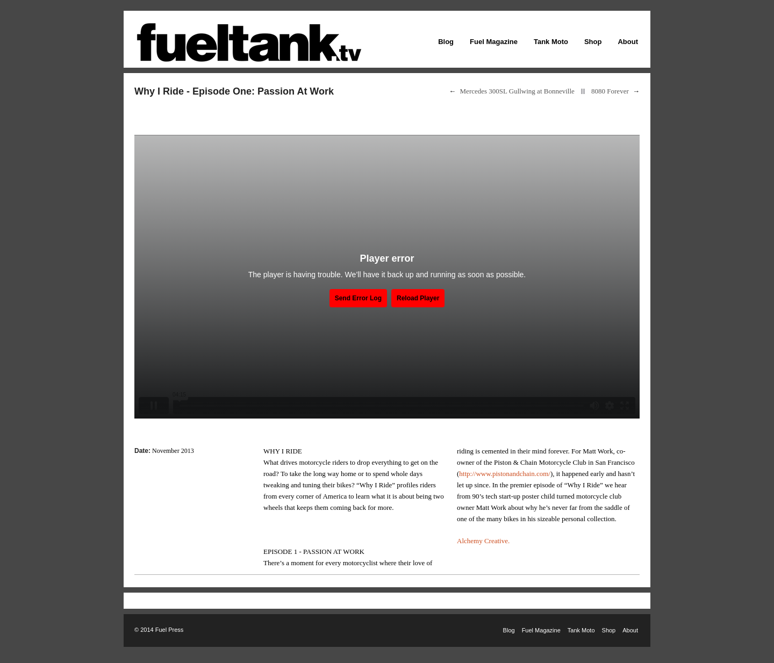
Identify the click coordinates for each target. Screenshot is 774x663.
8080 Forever (610, 91)
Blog (446, 42)
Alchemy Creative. (483, 541)
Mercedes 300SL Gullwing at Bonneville (517, 91)
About (628, 42)
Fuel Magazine (494, 42)
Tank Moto (551, 42)
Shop (593, 42)
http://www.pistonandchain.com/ (504, 474)
